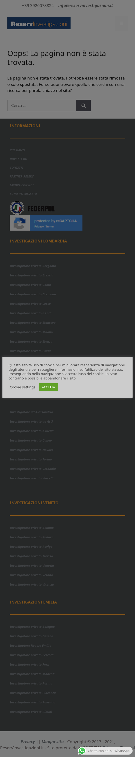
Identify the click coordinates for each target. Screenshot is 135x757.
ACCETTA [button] (48, 387)
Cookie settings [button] (22, 387)
